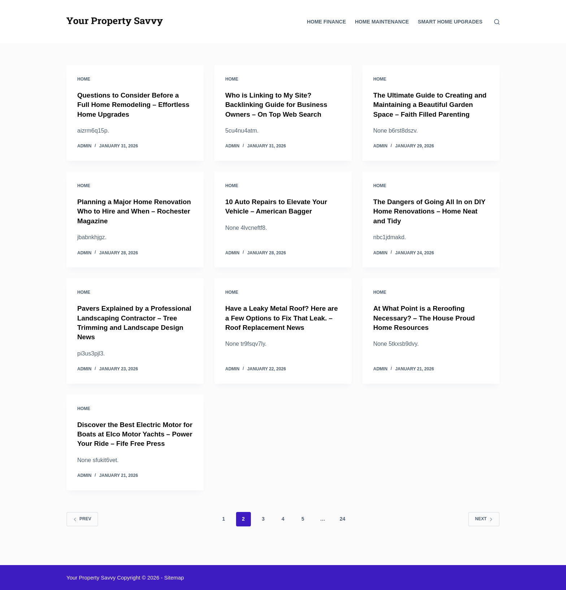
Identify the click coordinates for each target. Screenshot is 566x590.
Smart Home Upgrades (450, 22)
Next (484, 535)
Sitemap (174, 577)
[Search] (497, 22)
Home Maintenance (382, 22)
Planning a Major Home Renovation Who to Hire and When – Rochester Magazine (126, 220)
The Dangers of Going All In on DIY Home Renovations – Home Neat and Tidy (426, 220)
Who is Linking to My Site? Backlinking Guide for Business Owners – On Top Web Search (279, 104)
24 (342, 536)
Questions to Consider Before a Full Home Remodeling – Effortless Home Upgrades (131, 104)
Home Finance (326, 22)
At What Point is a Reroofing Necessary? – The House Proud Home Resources (427, 326)
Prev (82, 535)
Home (83, 79)
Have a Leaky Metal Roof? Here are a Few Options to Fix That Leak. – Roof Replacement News (280, 326)
